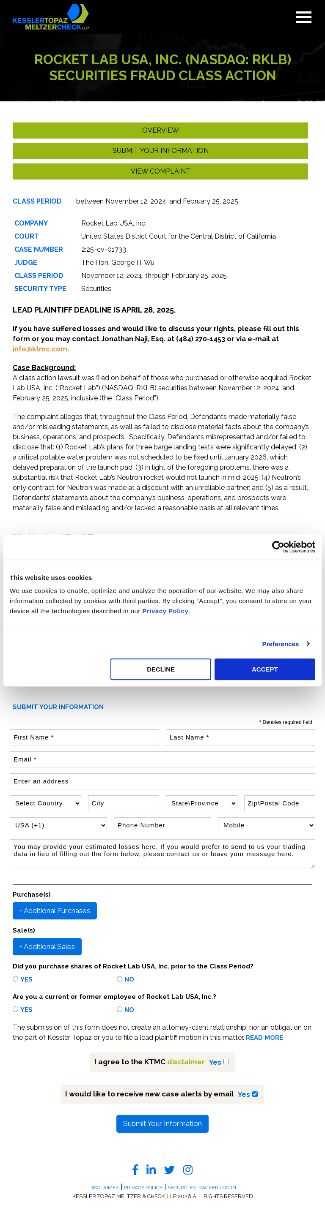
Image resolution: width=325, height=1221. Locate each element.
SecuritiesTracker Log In (202, 1188)
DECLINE (161, 669)
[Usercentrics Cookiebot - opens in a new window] (278, 547)
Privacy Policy (166, 611)
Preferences (280, 643)
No (129, 979)
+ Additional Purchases (54, 910)
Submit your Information (161, 151)
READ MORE (264, 1038)
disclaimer (186, 1062)
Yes (26, 979)
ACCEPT (265, 669)
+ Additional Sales (47, 946)
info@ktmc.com (40, 349)
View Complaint (160, 171)
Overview (160, 130)
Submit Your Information (162, 1123)
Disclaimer (104, 1188)
